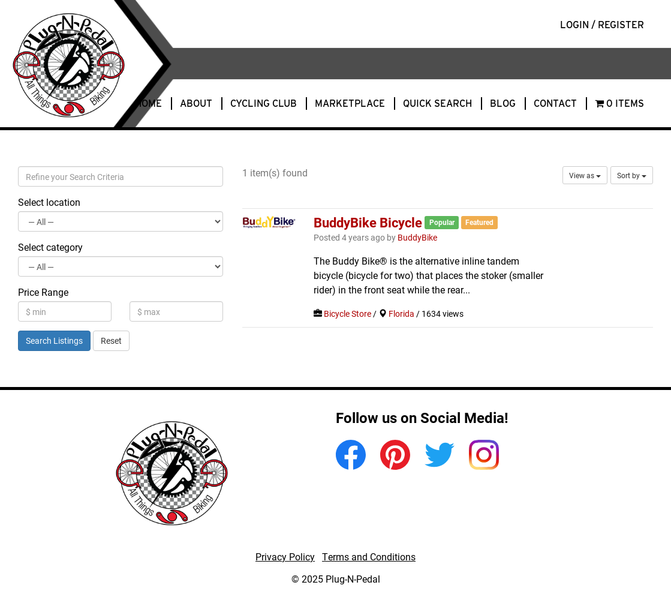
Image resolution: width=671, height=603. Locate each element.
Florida (401, 313)
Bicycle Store (347, 313)
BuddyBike (417, 237)
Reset (111, 340)
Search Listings (54, 340)
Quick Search (437, 103)
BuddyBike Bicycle (368, 222)
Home (148, 103)
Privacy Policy (285, 556)
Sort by (631, 175)
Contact (555, 103)
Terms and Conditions (369, 556)
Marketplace (350, 103)
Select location (49, 202)
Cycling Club (263, 103)
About (196, 103)
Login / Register (602, 25)
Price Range (43, 292)
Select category (50, 247)
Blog (503, 103)
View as (585, 175)
